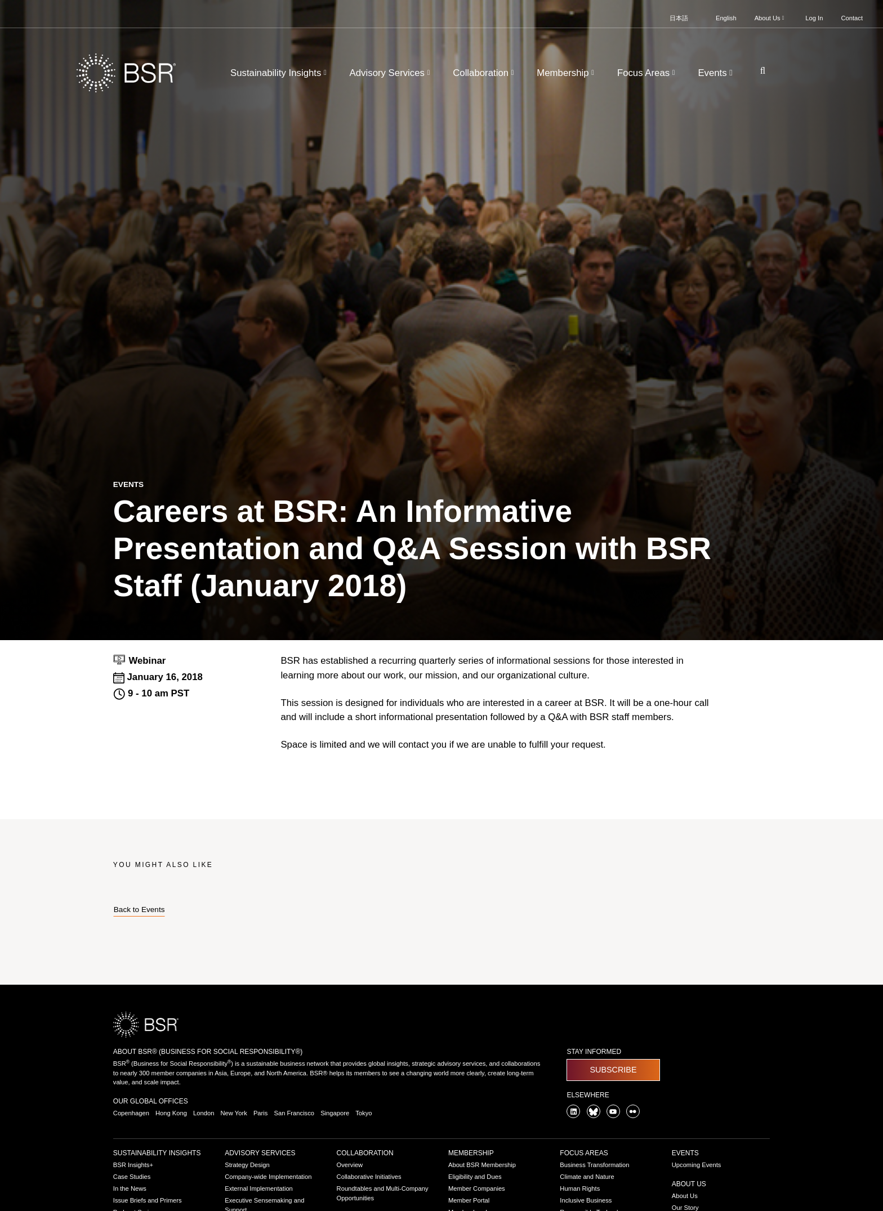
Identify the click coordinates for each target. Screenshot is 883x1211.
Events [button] (716, 73)
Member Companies (476, 1188)
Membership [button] (566, 73)
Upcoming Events (696, 1164)
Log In (814, 18)
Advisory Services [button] (391, 73)
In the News (129, 1188)
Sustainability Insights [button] (279, 73)
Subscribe (613, 1069)
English (726, 18)
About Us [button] (770, 18)
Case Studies (132, 1176)
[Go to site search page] (758, 70)
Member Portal (468, 1200)
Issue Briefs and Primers (147, 1200)
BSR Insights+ (133, 1164)
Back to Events (139, 909)
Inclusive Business (586, 1200)
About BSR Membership (482, 1164)
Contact (852, 18)
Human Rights (580, 1188)
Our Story (685, 1207)
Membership (471, 1153)
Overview (350, 1164)
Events (685, 1153)
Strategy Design (247, 1164)
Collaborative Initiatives (369, 1176)
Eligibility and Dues (475, 1176)
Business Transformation (594, 1164)
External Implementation (259, 1188)
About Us (689, 1184)
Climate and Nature (587, 1176)
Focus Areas (584, 1153)
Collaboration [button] (484, 73)
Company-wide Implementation (268, 1176)
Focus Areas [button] (647, 73)
